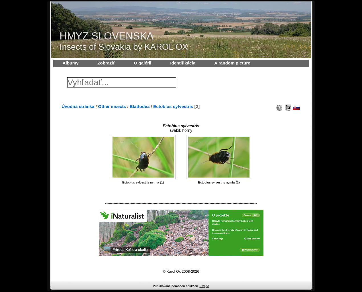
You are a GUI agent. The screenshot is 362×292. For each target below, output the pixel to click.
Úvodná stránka (78, 106)
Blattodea (140, 106)
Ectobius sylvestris (173, 106)
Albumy (71, 63)
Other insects (112, 106)
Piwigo (204, 286)
